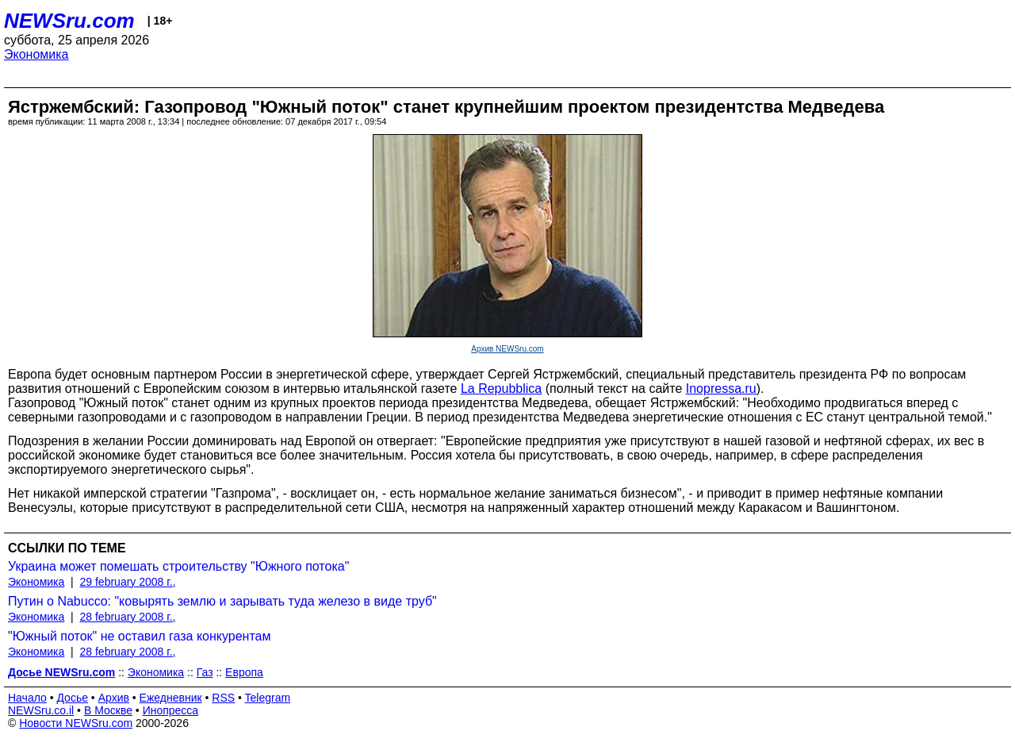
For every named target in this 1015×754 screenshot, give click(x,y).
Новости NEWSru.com (75, 723)
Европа (244, 672)
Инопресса (171, 710)
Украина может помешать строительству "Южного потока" (178, 566)
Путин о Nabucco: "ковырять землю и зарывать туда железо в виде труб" (222, 601)
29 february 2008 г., (128, 581)
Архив (113, 697)
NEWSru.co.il (41, 710)
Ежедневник (171, 697)
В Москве (108, 710)
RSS (223, 697)
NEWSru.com (69, 21)
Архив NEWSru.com (507, 348)
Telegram (268, 697)
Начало (27, 697)
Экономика (36, 54)
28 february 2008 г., (128, 616)
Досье (72, 697)
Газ (205, 672)
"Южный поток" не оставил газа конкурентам (139, 636)
